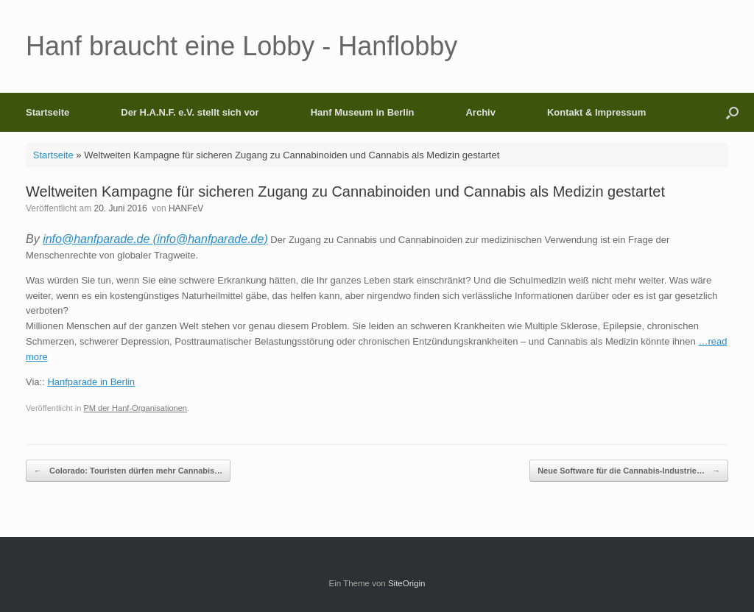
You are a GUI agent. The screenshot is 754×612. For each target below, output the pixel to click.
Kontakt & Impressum (596, 112)
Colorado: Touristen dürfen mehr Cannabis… (128, 471)
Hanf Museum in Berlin (363, 112)
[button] (732, 112)
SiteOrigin (407, 583)
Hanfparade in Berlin (91, 381)
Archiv (480, 112)
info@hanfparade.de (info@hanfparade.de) (155, 239)
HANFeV (186, 208)
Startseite (47, 112)
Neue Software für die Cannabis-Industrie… (629, 471)
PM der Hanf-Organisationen (135, 408)
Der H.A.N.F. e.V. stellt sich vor (189, 112)
